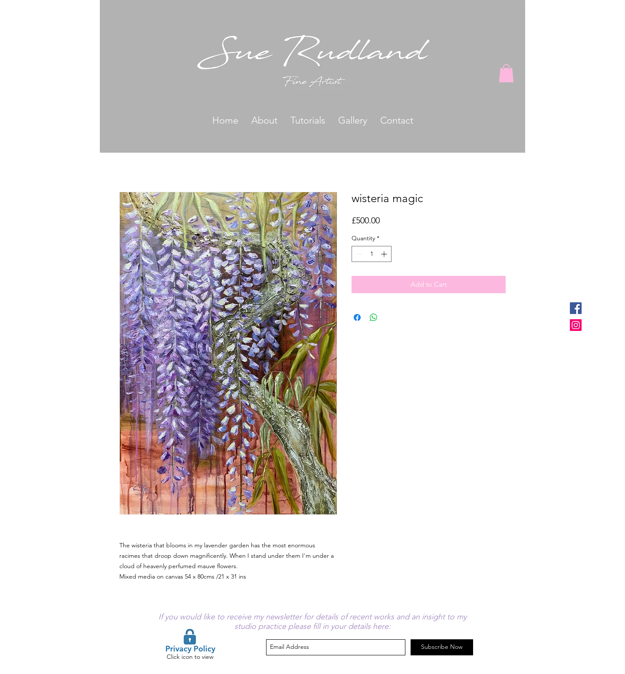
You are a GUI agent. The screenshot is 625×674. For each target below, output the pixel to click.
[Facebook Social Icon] (576, 308)
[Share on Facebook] (357, 317)
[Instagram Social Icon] (576, 325)
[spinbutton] (371, 254)
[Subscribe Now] (442, 647)
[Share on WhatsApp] (373, 317)
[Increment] (384, 254)
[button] (506, 73)
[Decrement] (358, 254)
